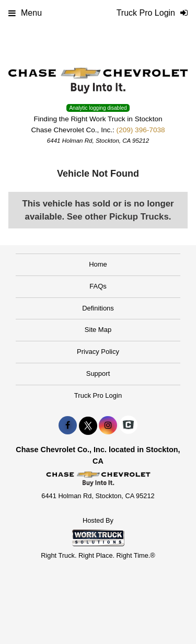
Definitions (98, 308)
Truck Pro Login (98, 395)
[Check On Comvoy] (128, 425)
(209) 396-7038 (141, 130)
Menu (25, 12)
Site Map (98, 330)
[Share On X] (88, 425)
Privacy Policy (98, 351)
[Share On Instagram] (108, 425)
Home (98, 264)
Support (98, 373)
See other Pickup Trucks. (119, 217)
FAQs (98, 286)
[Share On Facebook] (68, 425)
